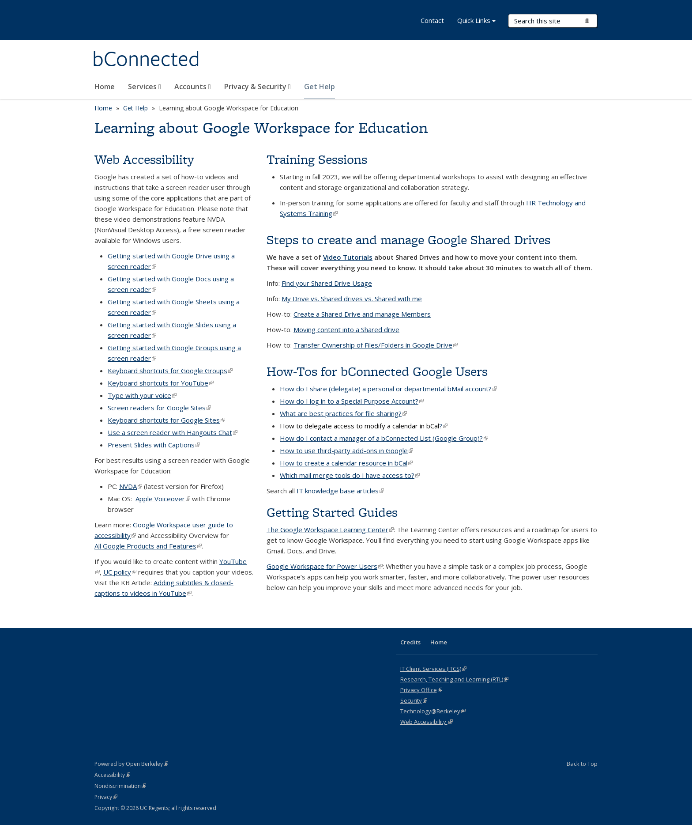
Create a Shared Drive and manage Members (362, 314)
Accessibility (112, 775)
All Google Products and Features (148, 545)
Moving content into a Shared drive (346, 329)
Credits (410, 642)
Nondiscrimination (120, 786)
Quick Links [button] (476, 21)
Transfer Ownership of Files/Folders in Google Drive (375, 345)
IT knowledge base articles (340, 490)
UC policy (119, 572)
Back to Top (582, 764)
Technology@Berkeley (433, 711)
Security (413, 700)
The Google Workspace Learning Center (330, 529)
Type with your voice (142, 395)
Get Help (319, 86)
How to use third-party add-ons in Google (346, 450)
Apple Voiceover (162, 498)
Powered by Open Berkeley (131, 764)
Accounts (192, 86)
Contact (432, 20)
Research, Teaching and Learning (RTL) (454, 679)
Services (144, 86)
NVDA (130, 486)
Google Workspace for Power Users (325, 566)
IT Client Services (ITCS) (433, 669)
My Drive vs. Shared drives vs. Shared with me (352, 298)
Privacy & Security (257, 86)
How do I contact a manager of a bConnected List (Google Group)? (384, 438)
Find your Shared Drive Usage (327, 283)
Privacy (105, 797)
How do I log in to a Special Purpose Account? (352, 401)
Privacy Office (421, 690)
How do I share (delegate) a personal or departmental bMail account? (388, 388)
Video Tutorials (347, 257)
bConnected (146, 58)
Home (104, 86)
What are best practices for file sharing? (343, 413)
